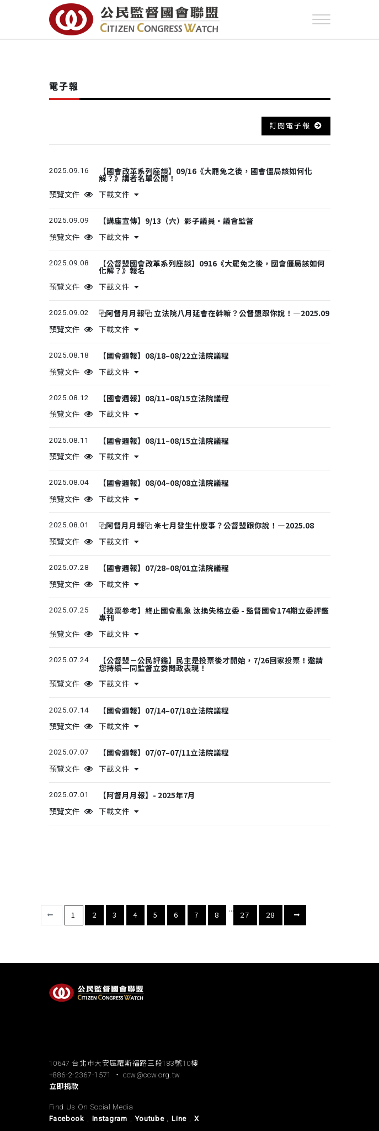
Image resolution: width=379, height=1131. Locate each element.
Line (179, 1118)
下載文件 (119, 195)
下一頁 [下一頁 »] (295, 915)
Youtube (149, 1118)
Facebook (66, 1118)
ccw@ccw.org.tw (151, 1075)
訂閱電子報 (290, 125)
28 (271, 914)
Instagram (109, 1118)
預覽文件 (71, 195)
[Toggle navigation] (321, 19)
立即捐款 (64, 1086)
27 (245, 914)
